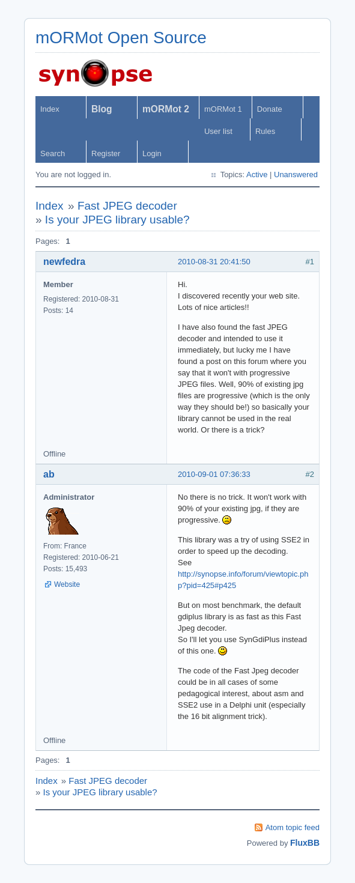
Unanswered (296, 174)
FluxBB (305, 843)
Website (67, 584)
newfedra (64, 261)
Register (105, 153)
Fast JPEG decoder (127, 205)
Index (49, 109)
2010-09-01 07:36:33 (214, 474)
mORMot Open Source (121, 37)
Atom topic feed (292, 827)
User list (218, 131)
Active (256, 174)
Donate (269, 109)
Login (152, 153)
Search (52, 153)
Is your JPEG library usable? (117, 219)
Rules (265, 131)
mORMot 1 (223, 109)
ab (49, 474)
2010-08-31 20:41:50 (214, 261)
